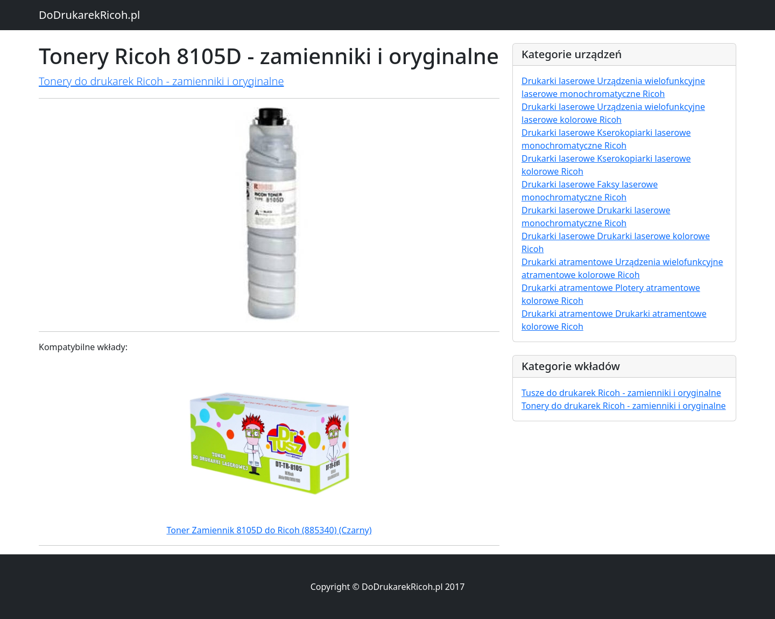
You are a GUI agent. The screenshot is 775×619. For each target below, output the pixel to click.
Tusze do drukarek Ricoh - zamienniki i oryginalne (621, 393)
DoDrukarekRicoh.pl (89, 15)
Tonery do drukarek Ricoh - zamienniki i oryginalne (161, 81)
